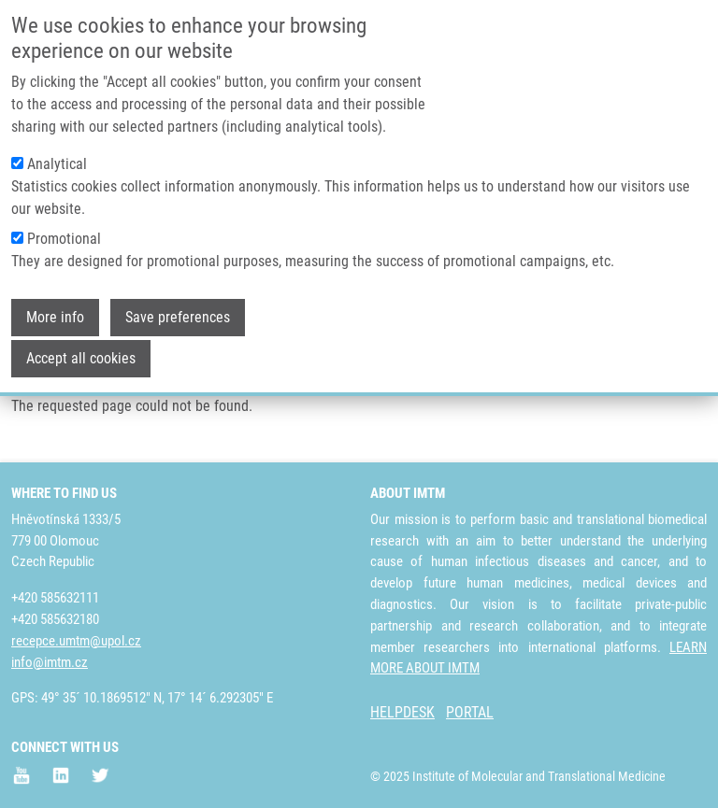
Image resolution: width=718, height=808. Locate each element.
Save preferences (177, 308)
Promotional (64, 229)
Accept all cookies (81, 349)
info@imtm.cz (49, 662)
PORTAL (470, 712)
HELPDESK (402, 712)
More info (55, 308)
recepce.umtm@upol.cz (76, 640)
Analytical (57, 154)
